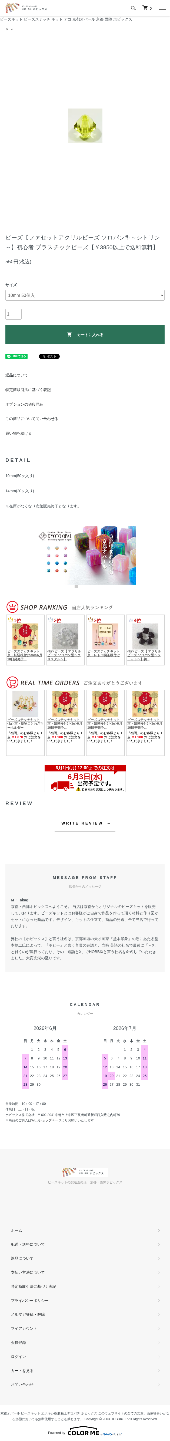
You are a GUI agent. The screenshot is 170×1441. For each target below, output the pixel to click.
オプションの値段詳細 (24, 404)
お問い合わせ (22, 1384)
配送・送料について (28, 1244)
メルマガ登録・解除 (28, 1314)
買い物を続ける (18, 433)
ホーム (9, 29)
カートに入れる (85, 334)
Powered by (85, 1431)
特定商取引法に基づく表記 (28, 390)
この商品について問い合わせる (31, 418)
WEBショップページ (46, 1120)
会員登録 (18, 1342)
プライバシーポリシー (30, 1300)
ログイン (18, 1356)
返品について (16, 375)
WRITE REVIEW (82, 823)
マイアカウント (24, 1328)
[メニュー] (162, 8)
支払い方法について (28, 1272)
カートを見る (22, 1370)
